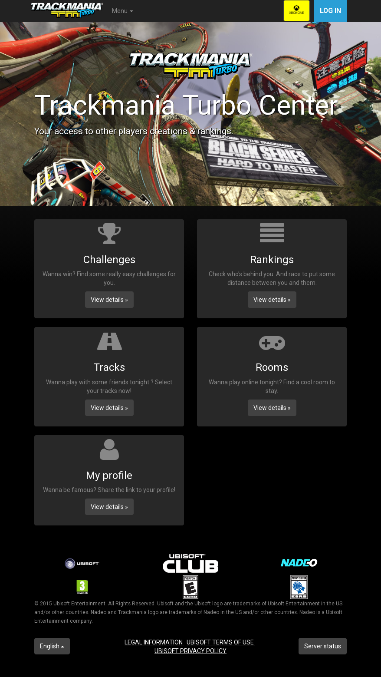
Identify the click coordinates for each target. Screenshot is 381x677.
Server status (322, 646)
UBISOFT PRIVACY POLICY (190, 650)
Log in (330, 11)
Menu (122, 10)
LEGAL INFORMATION (154, 642)
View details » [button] (109, 299)
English (52, 646)
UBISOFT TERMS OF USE (221, 642)
